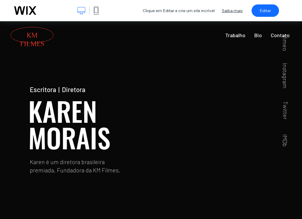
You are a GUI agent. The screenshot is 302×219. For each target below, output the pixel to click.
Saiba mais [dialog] (232, 10)
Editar (265, 10)
